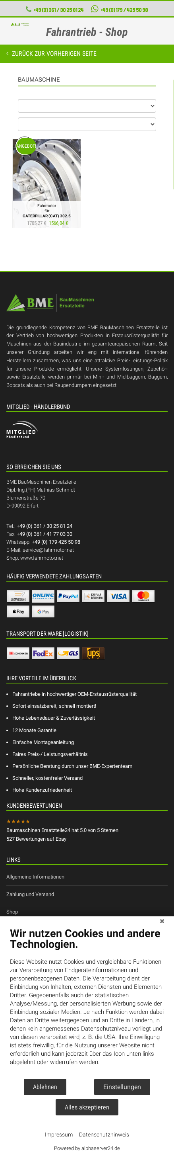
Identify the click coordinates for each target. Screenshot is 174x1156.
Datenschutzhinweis (104, 1134)
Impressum (59, 1134)
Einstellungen (122, 1087)
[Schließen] (162, 922)
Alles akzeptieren (87, 1107)
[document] (87, 1002)
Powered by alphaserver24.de (87, 1148)
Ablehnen (45, 1087)
